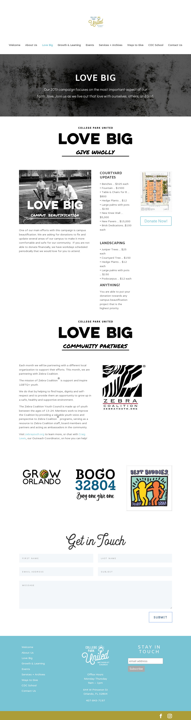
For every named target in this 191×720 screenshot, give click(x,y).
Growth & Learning (69, 45)
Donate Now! (155, 221)
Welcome (14, 45)
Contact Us (175, 45)
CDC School (155, 45)
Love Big (47, 45)
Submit (160, 617)
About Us (31, 45)
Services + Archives (110, 45)
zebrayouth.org (34, 434)
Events (90, 45)
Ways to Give (135, 45)
